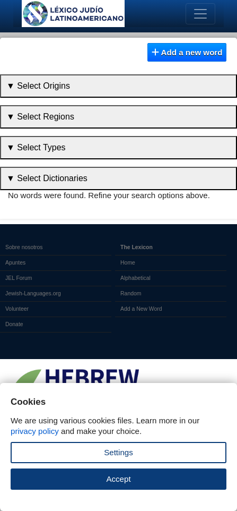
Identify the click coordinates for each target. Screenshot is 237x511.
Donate (14, 324)
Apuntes (15, 263)
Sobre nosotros (24, 247)
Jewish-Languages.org (33, 293)
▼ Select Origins (38, 85)
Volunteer (17, 309)
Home (127, 263)
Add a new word (187, 52)
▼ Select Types (36, 147)
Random (130, 293)
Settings (118, 452)
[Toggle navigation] (200, 13)
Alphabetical (135, 278)
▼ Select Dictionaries (46, 178)
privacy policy (35, 431)
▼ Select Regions (40, 116)
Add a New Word (141, 309)
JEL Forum (18, 278)
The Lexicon (136, 247)
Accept (118, 478)
